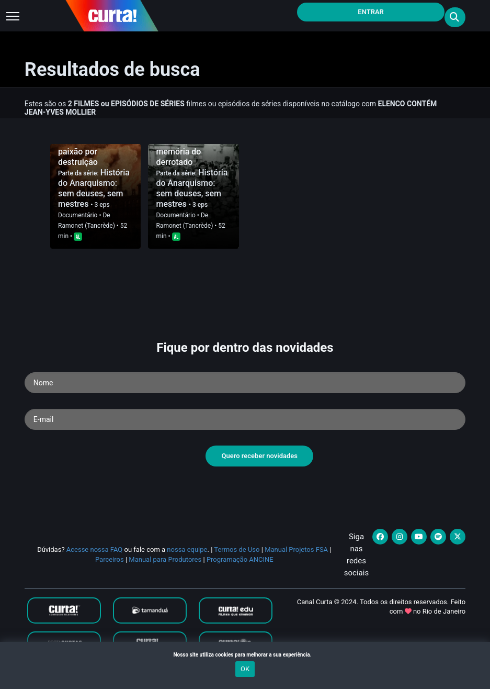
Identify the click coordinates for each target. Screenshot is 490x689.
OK (245, 669)
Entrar (371, 12)
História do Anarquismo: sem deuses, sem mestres (94, 188)
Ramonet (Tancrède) (86, 225)
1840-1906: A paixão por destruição (83, 151)
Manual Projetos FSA (296, 549)
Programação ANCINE (240, 559)
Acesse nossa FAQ (94, 549)
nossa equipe (187, 549)
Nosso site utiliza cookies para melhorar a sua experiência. (244, 655)
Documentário (77, 215)
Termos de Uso (236, 549)
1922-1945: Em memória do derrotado (184, 151)
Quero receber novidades (259, 456)
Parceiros (109, 559)
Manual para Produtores (165, 559)
